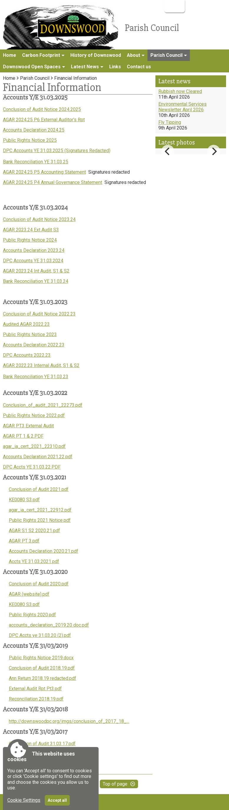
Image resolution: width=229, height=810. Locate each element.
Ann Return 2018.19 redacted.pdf (42, 678)
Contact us (139, 66)
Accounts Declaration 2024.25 (33, 130)
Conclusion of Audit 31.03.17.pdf (42, 743)
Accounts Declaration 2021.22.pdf (37, 456)
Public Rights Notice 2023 (30, 334)
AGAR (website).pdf (29, 594)
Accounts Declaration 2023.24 (33, 250)
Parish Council (34, 78)
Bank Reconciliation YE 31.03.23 (35, 376)
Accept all (57, 800)
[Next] (213, 151)
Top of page (115, 784)
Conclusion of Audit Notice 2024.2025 (42, 109)
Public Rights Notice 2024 (30, 240)
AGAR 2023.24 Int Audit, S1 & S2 (36, 271)
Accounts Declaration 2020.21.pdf (43, 551)
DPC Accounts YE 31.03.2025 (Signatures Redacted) (56, 150)
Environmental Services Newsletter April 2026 (182, 106)
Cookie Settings (23, 800)
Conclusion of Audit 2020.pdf (39, 584)
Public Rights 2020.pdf (32, 615)
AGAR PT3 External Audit (28, 426)
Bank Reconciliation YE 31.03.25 (35, 162)
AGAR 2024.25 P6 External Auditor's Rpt (44, 119)
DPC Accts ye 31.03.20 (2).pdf (40, 635)
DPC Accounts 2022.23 (27, 355)
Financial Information (75, 78)
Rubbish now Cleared (180, 91)
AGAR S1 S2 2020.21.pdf (34, 530)
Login (174, 6)
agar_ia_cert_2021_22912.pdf (40, 510)
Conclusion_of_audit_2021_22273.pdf (42, 405)
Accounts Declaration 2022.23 (33, 345)
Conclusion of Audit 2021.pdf (39, 489)
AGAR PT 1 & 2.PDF (23, 436)
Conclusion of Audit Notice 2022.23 (39, 314)
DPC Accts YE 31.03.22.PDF (32, 467)
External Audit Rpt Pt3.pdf (35, 688)
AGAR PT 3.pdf (24, 541)
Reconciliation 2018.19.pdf (36, 699)
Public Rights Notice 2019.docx (41, 657)
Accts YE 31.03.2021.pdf (34, 561)
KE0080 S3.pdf (24, 499)
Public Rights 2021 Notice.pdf (40, 520)
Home (9, 55)
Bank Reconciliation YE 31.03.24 (35, 281)
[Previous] (167, 151)
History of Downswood (95, 55)
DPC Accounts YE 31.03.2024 (33, 260)
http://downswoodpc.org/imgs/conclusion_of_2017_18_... (69, 721)
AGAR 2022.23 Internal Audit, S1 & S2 (41, 365)
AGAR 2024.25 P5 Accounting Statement (44, 172)
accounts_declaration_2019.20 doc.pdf (49, 625)
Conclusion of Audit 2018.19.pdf (42, 668)
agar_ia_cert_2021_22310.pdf (34, 446)
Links (115, 66)
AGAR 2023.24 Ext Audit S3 (31, 230)
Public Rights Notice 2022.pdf (34, 415)
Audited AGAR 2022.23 (26, 324)
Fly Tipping (169, 122)
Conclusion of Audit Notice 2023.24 (39, 219)
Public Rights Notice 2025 (30, 140)
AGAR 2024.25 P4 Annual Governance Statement (52, 182)
